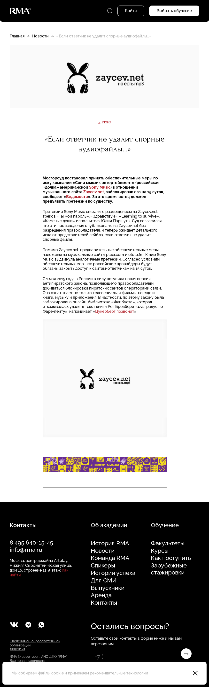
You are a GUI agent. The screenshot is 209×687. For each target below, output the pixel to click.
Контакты (104, 602)
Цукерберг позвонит (114, 311)
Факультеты (168, 543)
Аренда (101, 595)
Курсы (160, 550)
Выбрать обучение (174, 10)
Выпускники (107, 588)
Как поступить (171, 558)
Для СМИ (103, 580)
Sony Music (99, 187)
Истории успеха (113, 573)
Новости (40, 36)
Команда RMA (110, 558)
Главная (17, 36)
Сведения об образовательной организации (35, 643)
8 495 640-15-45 (31, 542)
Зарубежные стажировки (169, 569)
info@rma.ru (26, 549)
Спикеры (103, 565)
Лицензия (17, 649)
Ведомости (77, 196)
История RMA (110, 543)
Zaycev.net (93, 192)
